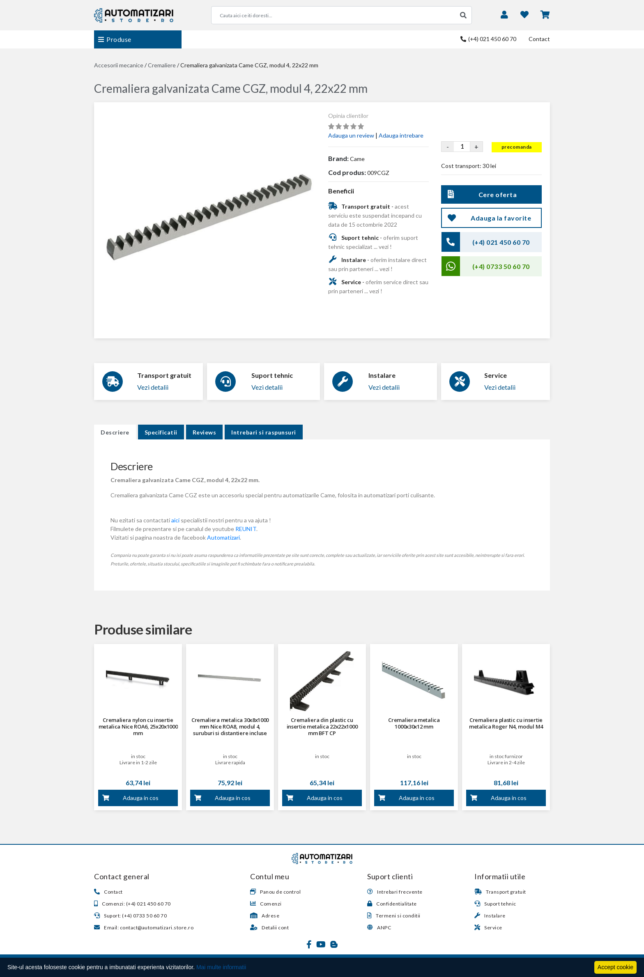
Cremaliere (162, 65)
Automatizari (223, 537)
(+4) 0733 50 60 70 (501, 266)
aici (175, 520)
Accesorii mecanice (118, 65)
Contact (539, 38)
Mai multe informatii (221, 967)
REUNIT (245, 528)
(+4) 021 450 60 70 (488, 38)
